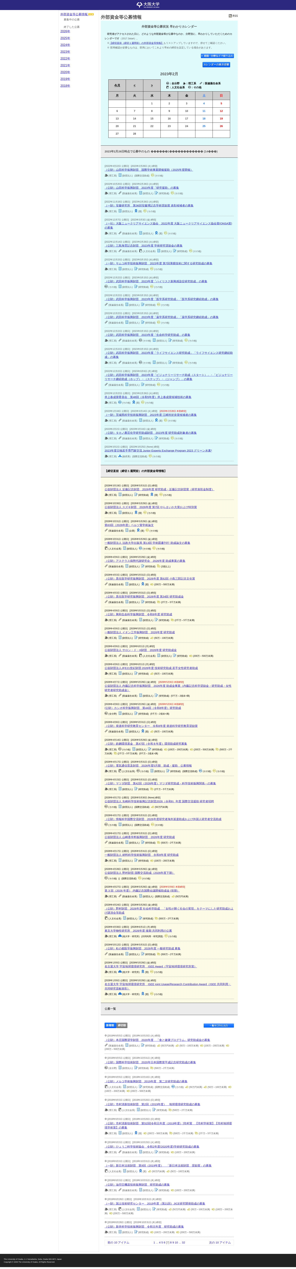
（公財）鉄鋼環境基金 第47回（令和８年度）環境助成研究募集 (146, 743)
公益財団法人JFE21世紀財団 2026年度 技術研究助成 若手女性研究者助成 (151, 668)
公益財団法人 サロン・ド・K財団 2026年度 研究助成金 (141, 650)
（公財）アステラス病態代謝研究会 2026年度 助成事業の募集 (145, 560)
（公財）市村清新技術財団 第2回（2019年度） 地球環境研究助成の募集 (152, 1104)
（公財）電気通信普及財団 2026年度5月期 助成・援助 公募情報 (148, 765)
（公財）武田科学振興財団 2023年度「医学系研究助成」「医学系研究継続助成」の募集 (161, 299)
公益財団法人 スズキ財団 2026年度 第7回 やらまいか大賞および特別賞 (151, 507)
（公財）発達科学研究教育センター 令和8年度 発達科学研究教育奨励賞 (151, 725)
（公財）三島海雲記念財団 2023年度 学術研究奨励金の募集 (144, 245)
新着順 (110, 1025)
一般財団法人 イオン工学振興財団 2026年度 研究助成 (140, 632)
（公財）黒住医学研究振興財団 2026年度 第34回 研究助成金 (144, 596)
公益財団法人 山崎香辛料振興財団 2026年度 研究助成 (140, 837)
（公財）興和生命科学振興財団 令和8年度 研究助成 (138, 614)
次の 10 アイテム (220, 1242)
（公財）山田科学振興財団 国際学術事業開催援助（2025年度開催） (149, 169)
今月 (117, 85)
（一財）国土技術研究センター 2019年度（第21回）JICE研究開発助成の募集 (155, 1203)
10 (176, 1242)
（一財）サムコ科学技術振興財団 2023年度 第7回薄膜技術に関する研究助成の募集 (158, 263)
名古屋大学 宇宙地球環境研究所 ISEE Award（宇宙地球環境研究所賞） (151, 966)
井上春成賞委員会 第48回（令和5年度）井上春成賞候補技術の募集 (148, 397)
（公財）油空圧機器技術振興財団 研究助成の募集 (137, 1184)
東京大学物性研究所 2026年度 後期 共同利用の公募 (138, 930)
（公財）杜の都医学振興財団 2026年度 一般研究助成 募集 (142, 948)
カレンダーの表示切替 (216, 64)
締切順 (122, 1025)
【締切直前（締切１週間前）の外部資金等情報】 (136, 43)
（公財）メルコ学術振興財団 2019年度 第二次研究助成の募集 (146, 1081)
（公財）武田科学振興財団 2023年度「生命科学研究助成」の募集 (147, 334)
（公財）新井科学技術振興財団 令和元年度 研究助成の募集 (144, 1226)
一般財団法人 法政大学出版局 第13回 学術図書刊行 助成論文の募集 (147, 542)
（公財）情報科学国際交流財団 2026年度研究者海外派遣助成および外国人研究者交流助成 (163, 819)
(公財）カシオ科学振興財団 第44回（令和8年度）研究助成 (143, 707)
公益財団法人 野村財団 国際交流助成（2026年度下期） (140, 872)
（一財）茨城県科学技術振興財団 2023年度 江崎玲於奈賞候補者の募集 (151, 414)
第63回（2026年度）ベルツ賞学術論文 (129, 525)
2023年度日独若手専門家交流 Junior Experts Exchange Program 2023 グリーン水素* (158, 450)
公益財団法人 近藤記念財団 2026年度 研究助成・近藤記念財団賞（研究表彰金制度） (159, 489)
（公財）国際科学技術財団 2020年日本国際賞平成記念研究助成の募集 (150, 1062)
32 (183, 1242)
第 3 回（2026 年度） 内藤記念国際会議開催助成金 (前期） (142, 890)
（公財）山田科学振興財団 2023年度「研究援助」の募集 (142, 187)
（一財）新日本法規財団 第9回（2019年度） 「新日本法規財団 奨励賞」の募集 (158, 1165)
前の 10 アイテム (118, 1242)
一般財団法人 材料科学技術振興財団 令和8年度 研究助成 (142, 854)
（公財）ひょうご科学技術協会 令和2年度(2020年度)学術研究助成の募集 (152, 1146)
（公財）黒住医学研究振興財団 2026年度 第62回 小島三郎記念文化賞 (150, 578)
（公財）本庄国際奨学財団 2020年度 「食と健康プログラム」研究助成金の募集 (157, 1040)
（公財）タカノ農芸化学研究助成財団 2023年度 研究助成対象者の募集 (151, 432)
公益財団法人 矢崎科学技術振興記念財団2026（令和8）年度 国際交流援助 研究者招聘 (159, 801)
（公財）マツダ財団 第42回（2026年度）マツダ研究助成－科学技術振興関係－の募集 (160, 783)
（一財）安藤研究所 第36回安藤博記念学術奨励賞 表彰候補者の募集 (149, 205)
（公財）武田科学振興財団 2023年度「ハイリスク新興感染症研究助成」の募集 (156, 281)
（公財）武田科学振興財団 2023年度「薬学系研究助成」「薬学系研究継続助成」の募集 (161, 317)
